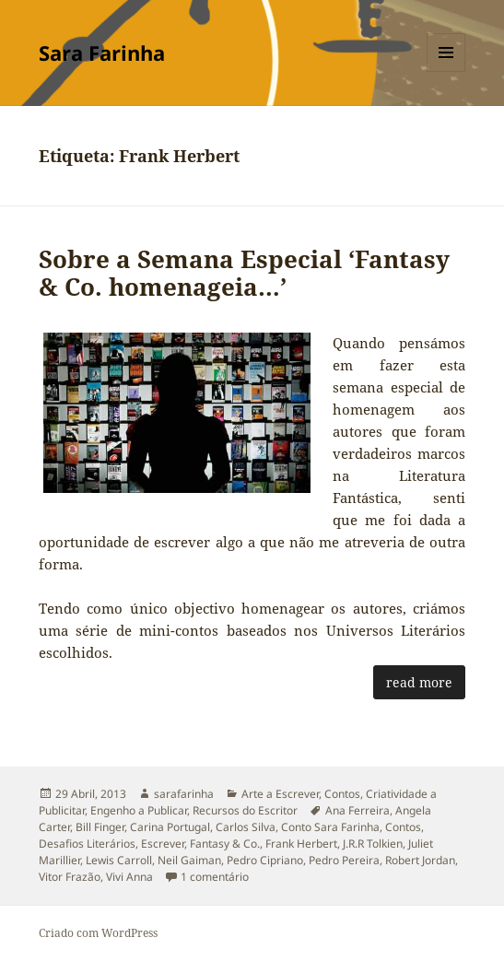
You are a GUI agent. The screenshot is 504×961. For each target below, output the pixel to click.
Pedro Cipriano (265, 860)
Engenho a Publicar (138, 810)
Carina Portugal (170, 827)
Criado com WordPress (98, 933)
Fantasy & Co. (225, 843)
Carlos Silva (245, 827)
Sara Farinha (102, 52)
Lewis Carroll (119, 860)
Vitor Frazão (69, 877)
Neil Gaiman (189, 860)
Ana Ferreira (357, 810)
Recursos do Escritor (245, 810)
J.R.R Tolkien (373, 843)
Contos (342, 794)
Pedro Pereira (344, 860)
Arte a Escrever (280, 794)
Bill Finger (100, 827)
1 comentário (215, 877)
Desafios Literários (87, 843)
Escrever (162, 843)
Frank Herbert (301, 843)
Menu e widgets (446, 71)
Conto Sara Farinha (330, 827)
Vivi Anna (129, 877)
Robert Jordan (420, 860)
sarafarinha (184, 794)
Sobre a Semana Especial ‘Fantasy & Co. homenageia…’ (244, 272)
